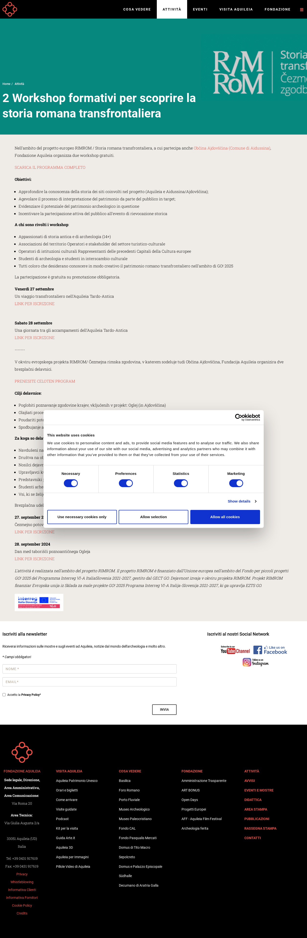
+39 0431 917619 (25, 858)
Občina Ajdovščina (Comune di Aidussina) (231, 147)
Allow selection (153, 517)
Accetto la (21, 695)
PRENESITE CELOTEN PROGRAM (45, 381)
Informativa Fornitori (22, 898)
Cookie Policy (22, 905)
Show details (239, 501)
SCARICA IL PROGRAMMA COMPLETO (50, 167)
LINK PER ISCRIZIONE (35, 303)
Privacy (22, 874)
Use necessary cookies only (81, 517)
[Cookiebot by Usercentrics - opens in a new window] (238, 417)
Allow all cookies (225, 517)
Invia (164, 709)
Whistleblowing (22, 882)
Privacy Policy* (31, 695)
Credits (22, 913)
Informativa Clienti (22, 890)
